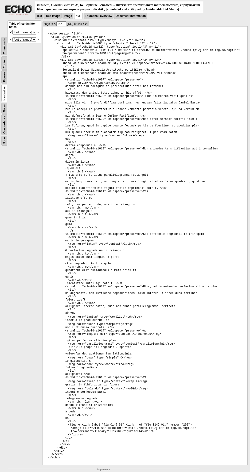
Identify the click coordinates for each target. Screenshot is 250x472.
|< (52, 24)
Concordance (4, 125)
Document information (131, 16)
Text (39, 16)
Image (68, 16)
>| (86, 24)
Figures (4, 77)
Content (4, 63)
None (4, 140)
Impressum (103, 469)
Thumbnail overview (98, 16)
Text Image (53, 16)
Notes (4, 108)
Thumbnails (4, 46)
